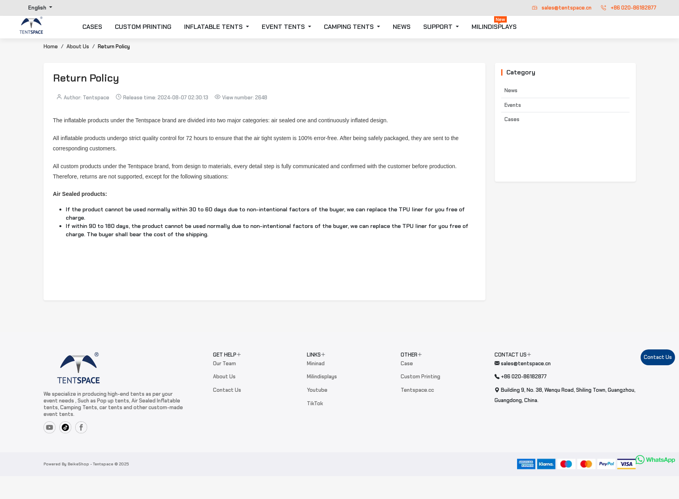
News (510, 90)
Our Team (224, 363)
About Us (78, 46)
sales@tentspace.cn (562, 7)
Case (407, 363)
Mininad (316, 363)
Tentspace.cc (417, 390)
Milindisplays (322, 376)
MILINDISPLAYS (494, 23)
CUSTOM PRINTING (143, 27)
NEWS (402, 27)
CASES (92, 27)
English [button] (38, 7)
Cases (511, 119)
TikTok (315, 403)
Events (512, 105)
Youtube (317, 390)
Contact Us (227, 390)
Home (51, 46)
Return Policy (114, 46)
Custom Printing (420, 376)
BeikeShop (78, 464)
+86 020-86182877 (628, 7)
